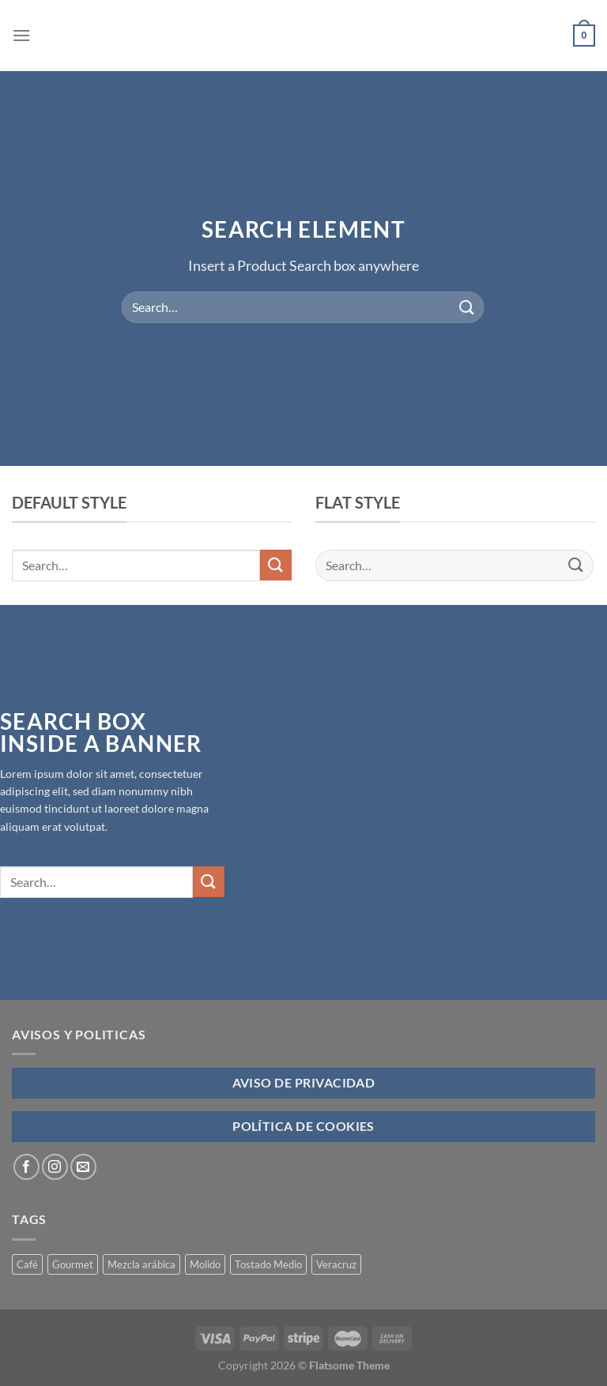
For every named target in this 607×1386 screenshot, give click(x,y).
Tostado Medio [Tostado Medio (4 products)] (268, 1264)
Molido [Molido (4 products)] (205, 1264)
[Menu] (21, 35)
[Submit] (466, 306)
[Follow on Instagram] (55, 1167)
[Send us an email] (83, 1167)
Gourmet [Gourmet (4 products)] (72, 1264)
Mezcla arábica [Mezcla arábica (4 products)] (141, 1264)
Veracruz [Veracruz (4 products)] (336, 1264)
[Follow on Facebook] (26, 1167)
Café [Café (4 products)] (27, 1264)
